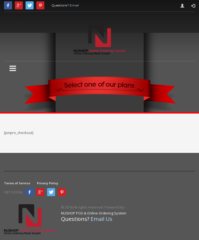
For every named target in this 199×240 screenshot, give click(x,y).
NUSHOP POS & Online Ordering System (93, 213)
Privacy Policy (47, 183)
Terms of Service (17, 183)
